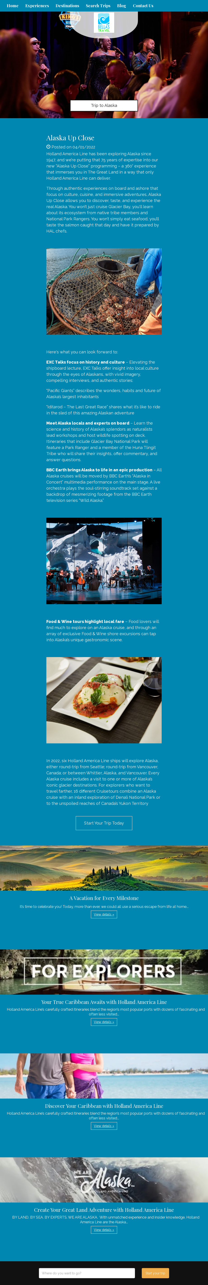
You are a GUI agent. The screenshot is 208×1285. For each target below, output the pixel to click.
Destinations (67, 5)
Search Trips (98, 5)
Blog (121, 5)
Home (13, 5)
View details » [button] (104, 914)
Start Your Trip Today (104, 823)
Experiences (37, 5)
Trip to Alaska (104, 105)
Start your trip (155, 1273)
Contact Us (143, 5)
